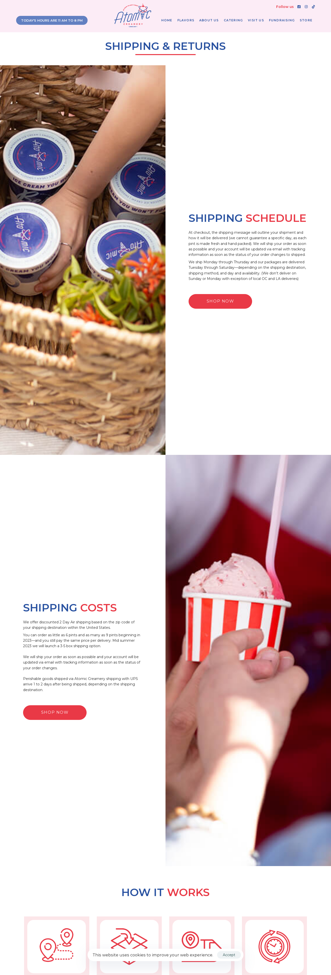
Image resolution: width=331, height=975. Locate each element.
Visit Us (256, 20)
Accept (229, 955)
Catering (233, 20)
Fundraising (282, 20)
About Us (209, 20)
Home (166, 20)
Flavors (185, 20)
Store (306, 20)
